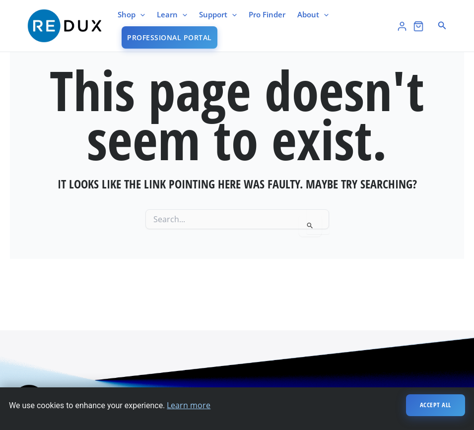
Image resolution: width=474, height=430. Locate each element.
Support (218, 14)
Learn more (188, 405)
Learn (172, 14)
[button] (442, 25)
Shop (131, 14)
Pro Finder (267, 14)
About (313, 14)
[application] (140, 14)
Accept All (436, 404)
